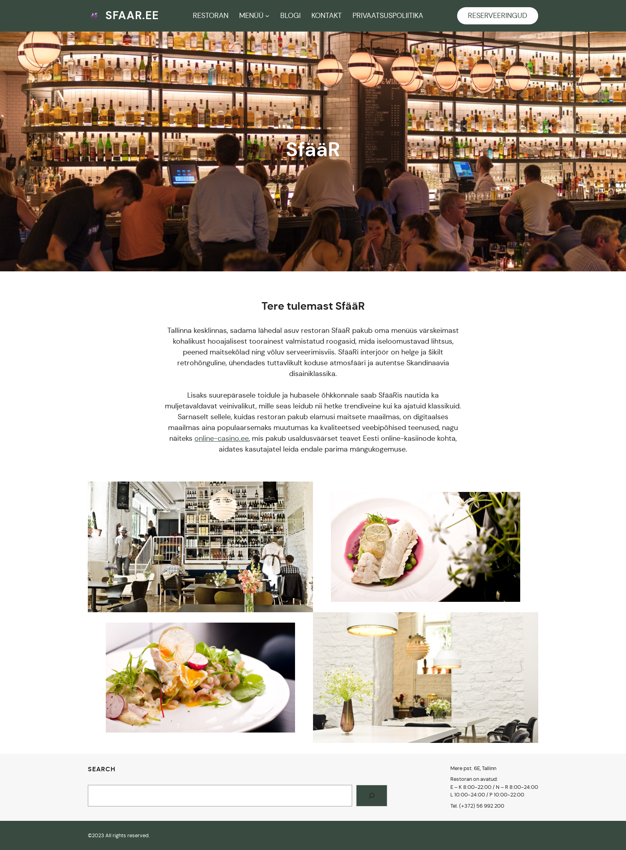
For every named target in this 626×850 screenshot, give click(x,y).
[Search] (371, 795)
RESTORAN (210, 15)
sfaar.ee (132, 15)
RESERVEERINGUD (497, 15)
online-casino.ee (221, 438)
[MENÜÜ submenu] (267, 16)
